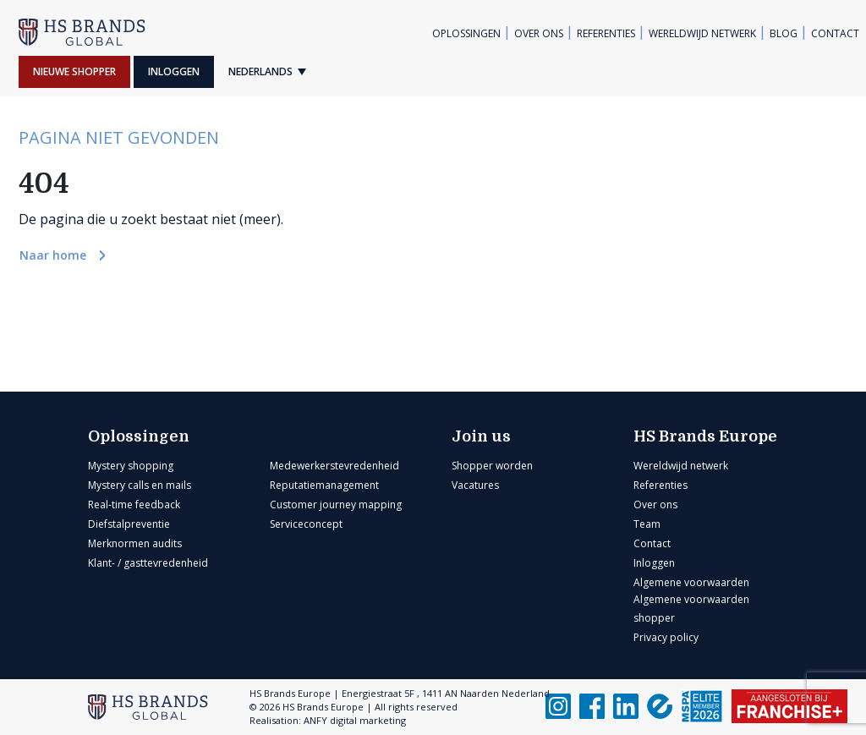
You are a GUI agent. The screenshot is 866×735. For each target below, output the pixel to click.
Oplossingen (466, 33)
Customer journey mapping (336, 504)
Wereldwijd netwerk (702, 33)
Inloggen (174, 71)
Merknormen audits (135, 543)
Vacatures (475, 485)
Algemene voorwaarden (691, 582)
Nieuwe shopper (74, 71)
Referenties (606, 33)
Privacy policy (666, 637)
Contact (835, 33)
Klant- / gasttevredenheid (148, 563)
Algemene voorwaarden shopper (691, 608)
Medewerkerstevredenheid (334, 465)
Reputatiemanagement (324, 485)
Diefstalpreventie (129, 524)
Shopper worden (492, 465)
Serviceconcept (306, 524)
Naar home (54, 255)
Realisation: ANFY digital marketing (327, 720)
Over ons (538, 33)
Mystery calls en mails (139, 485)
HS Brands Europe (705, 436)
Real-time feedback (134, 504)
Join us (481, 436)
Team (646, 524)
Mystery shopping (130, 465)
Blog (783, 33)
